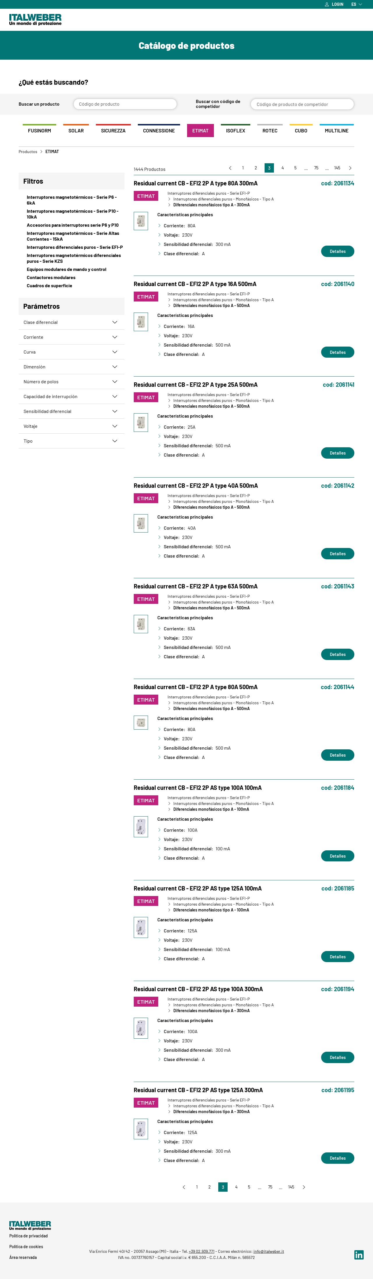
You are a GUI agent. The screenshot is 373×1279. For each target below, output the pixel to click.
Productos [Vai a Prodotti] (28, 153)
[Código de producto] (125, 104)
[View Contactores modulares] (71, 279)
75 (313, 169)
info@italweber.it (269, 1251)
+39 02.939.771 (201, 1251)
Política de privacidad (28, 1235)
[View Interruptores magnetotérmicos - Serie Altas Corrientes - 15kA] (71, 237)
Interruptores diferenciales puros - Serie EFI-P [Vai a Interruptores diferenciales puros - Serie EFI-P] (209, 194)
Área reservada (23, 1257)
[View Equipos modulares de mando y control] (71, 271)
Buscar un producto (39, 104)
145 (335, 169)
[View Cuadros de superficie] (71, 287)
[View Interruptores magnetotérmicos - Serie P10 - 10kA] (71, 215)
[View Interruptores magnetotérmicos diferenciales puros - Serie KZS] (71, 259)
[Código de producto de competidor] (302, 104)
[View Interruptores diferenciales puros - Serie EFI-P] (71, 248)
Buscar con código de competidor (218, 104)
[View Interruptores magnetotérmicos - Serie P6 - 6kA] (71, 201)
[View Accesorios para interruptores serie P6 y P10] (71, 226)
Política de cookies (26, 1246)
